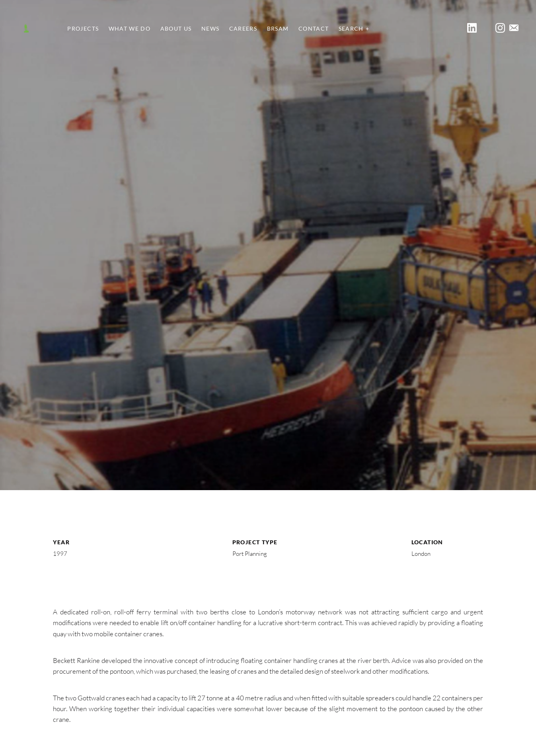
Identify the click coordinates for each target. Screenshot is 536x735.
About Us (176, 28)
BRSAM (278, 28)
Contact (313, 28)
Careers (243, 28)
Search (351, 28)
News (210, 28)
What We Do (130, 28)
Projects (83, 28)
